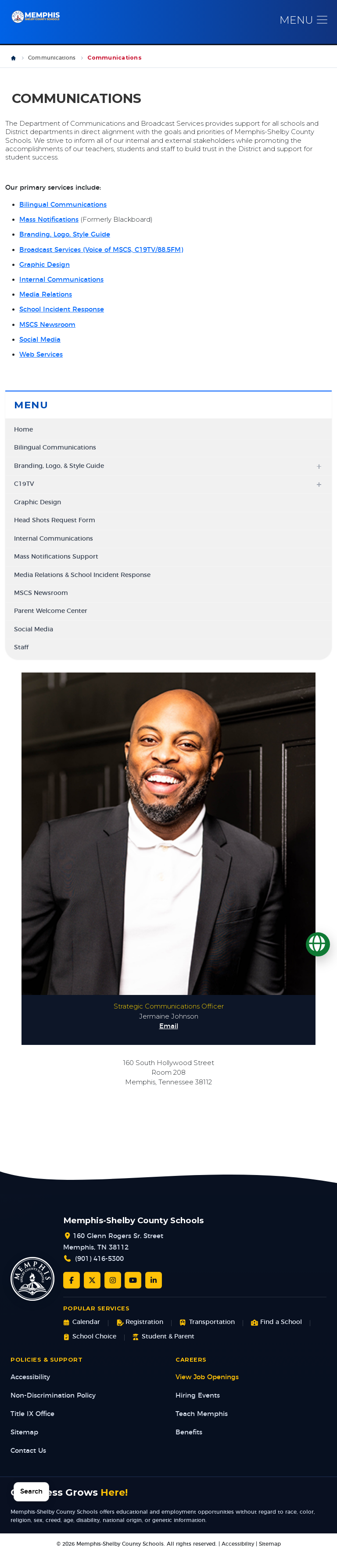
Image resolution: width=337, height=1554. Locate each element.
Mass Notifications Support (56, 557)
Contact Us (28, 1451)
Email (168, 1026)
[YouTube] (133, 1279)
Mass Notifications (49, 219)
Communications (51, 57)
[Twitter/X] (92, 1279)
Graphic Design (44, 265)
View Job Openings (207, 1377)
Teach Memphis (202, 1414)
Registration (139, 1322)
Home (23, 430)
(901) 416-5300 (99, 1259)
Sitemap (24, 1432)
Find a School (276, 1322)
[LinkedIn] (153, 1279)
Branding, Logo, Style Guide (64, 234)
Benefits (189, 1432)
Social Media (40, 339)
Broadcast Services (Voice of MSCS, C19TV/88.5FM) (101, 250)
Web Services (41, 354)
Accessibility (30, 1377)
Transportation (206, 1322)
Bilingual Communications (63, 205)
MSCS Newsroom (47, 325)
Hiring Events (198, 1395)
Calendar (81, 1322)
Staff (21, 647)
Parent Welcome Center (50, 611)
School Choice (89, 1336)
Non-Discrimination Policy (53, 1395)
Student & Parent (163, 1336)
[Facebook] (71, 1279)
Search (31, 1491)
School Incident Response (61, 309)
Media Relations (45, 294)
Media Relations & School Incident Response (82, 575)
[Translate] (318, 944)
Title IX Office (32, 1414)
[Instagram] (112, 1279)
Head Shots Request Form (54, 520)
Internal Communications (61, 279)
